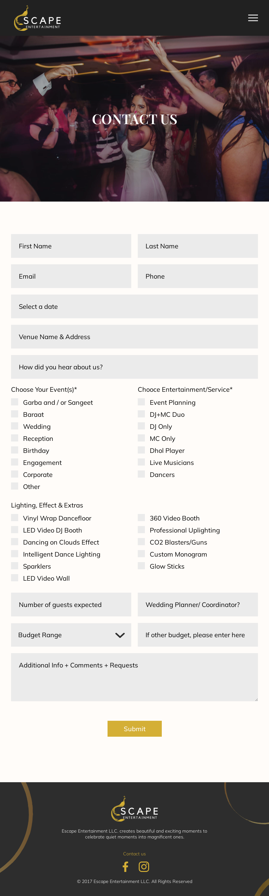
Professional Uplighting (185, 530)
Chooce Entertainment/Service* (185, 389)
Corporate (38, 474)
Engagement (42, 462)
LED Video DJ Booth (52, 530)
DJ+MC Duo (167, 414)
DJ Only (161, 426)
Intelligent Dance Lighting (61, 554)
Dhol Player (167, 450)
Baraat (33, 414)
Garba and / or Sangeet (58, 402)
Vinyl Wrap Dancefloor (57, 518)
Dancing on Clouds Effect (61, 542)
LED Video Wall (46, 578)
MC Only (162, 438)
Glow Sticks (167, 566)
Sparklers (37, 566)
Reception (38, 438)
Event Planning (173, 402)
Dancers (162, 474)
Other (31, 486)
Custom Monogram (178, 554)
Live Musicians (172, 462)
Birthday (36, 450)
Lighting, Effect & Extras (47, 505)
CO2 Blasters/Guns (178, 542)
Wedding (37, 426)
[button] (253, 18)
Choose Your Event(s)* (44, 389)
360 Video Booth (175, 518)
